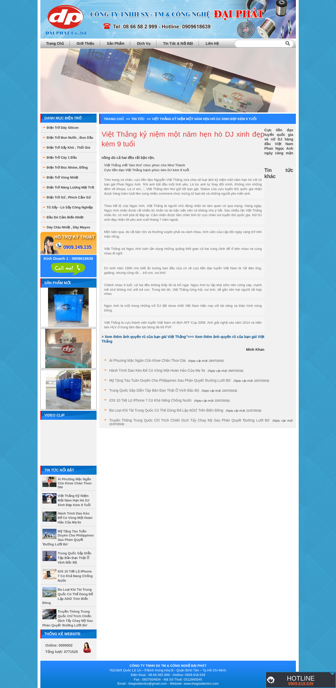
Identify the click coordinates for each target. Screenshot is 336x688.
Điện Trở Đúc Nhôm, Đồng (67, 167)
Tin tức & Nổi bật (178, 43)
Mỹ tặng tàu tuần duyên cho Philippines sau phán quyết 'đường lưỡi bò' (68, 537)
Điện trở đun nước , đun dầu (70, 137)
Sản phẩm (115, 43)
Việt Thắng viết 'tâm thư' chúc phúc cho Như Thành (144, 165)
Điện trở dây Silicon (63, 128)
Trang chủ (55, 43)
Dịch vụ (143, 43)
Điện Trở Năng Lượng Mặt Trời (70, 187)
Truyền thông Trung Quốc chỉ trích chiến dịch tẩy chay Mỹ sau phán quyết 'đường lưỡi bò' (189, 420)
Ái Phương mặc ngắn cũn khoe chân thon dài (75, 483)
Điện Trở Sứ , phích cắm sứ (69, 197)
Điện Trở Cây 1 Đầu (62, 157)
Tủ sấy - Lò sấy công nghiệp (70, 207)
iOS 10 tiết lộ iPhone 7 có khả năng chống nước (75, 575)
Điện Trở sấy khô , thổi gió (68, 147)
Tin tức (138, 119)
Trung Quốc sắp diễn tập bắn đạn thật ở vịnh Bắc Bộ (74, 557)
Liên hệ (212, 43)
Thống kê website (62, 634)
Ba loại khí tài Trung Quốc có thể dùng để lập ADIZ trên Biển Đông (166, 410)
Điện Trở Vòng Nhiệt (62, 177)
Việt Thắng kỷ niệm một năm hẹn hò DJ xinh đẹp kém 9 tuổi (74, 500)
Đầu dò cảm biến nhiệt (65, 217)
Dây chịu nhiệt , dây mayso (68, 227)
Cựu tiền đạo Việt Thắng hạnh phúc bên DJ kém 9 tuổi (146, 170)
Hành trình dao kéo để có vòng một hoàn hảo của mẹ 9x (75, 517)
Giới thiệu (85, 43)
